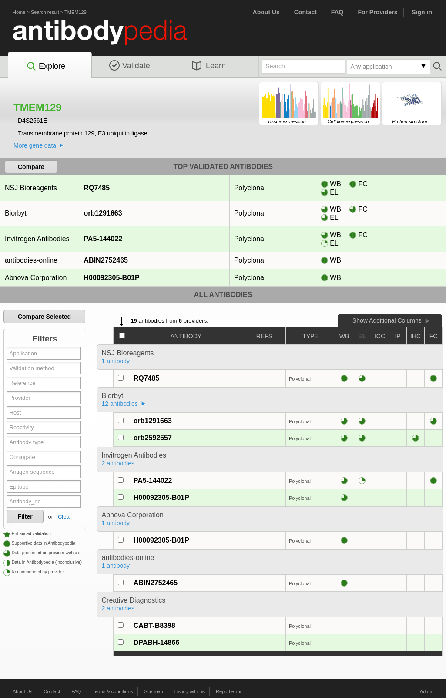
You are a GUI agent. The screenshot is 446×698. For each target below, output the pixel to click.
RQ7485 (97, 188)
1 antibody (116, 360)
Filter (25, 516)
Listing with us (189, 691)
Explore (45, 66)
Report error (228, 691)
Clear (64, 516)
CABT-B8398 (154, 625)
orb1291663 (103, 213)
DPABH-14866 (157, 642)
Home (19, 12)
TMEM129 (75, 12)
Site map (153, 691)
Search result (45, 12)
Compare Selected (44, 316)
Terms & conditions (112, 691)
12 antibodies (120, 403)
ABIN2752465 (106, 260)
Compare (31, 166)
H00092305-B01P (112, 277)
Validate (129, 66)
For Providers (377, 12)
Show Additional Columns (387, 320)
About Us (266, 12)
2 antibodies (118, 463)
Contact (305, 12)
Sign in (422, 12)
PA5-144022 (103, 239)
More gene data (34, 145)
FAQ (337, 12)
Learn (209, 66)
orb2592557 (153, 438)
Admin (426, 691)
